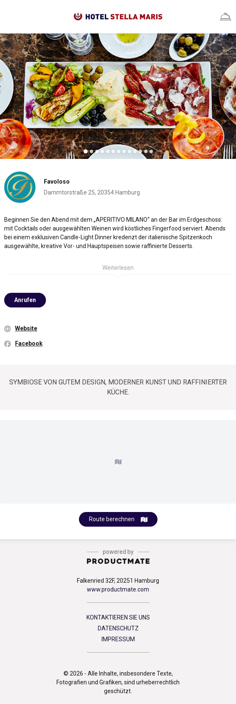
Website (26, 328)
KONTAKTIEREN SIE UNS (118, 617)
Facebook (29, 343)
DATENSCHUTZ (118, 628)
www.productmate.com (118, 589)
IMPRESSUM (118, 639)
